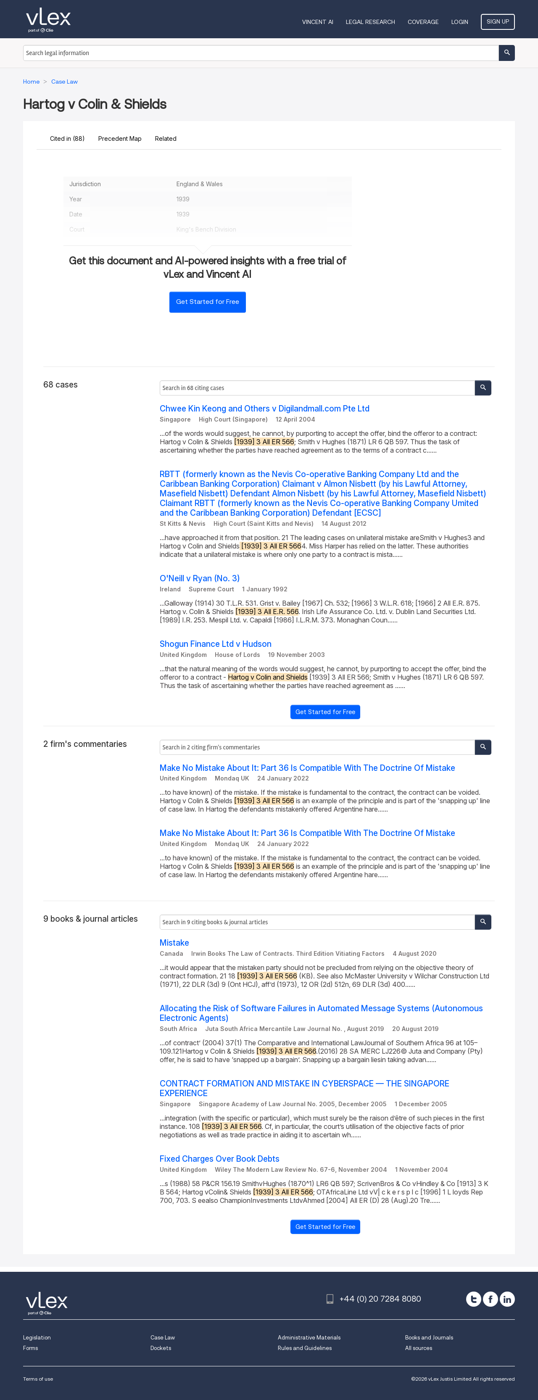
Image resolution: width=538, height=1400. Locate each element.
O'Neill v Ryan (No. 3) (200, 578)
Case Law (162, 1337)
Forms (30, 1348)
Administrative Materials (309, 1337)
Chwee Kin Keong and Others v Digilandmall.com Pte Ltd (264, 409)
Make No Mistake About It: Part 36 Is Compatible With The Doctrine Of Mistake (307, 768)
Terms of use (38, 1379)
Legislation (37, 1337)
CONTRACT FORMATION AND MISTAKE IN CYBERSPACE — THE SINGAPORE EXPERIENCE (304, 1088)
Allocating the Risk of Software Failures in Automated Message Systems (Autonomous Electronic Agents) (321, 1013)
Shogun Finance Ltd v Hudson (216, 644)
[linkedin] (507, 1299)
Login (459, 21)
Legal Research (370, 21)
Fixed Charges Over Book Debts (220, 1159)
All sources (418, 1348)
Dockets (160, 1348)
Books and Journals (429, 1337)
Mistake (174, 943)
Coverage (423, 21)
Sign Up (498, 21)
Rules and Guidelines (305, 1348)
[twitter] (473, 1299)
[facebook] (490, 1299)
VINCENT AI (317, 21)
